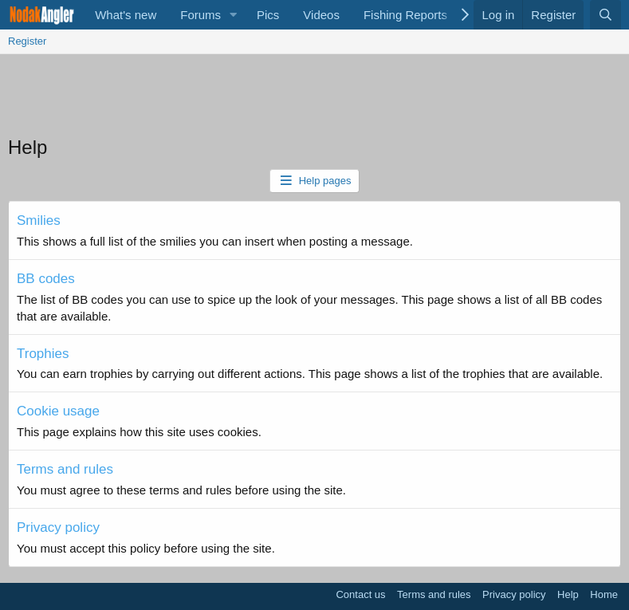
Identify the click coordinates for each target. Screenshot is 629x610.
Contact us (360, 594)
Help (568, 594)
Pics (268, 15)
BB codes (46, 278)
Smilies (39, 220)
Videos (321, 15)
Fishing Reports (405, 15)
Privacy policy (58, 527)
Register (27, 41)
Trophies (43, 353)
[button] (233, 15)
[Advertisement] (315, 98)
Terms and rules (65, 469)
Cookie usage (58, 411)
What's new (125, 15)
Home (604, 594)
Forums (200, 15)
